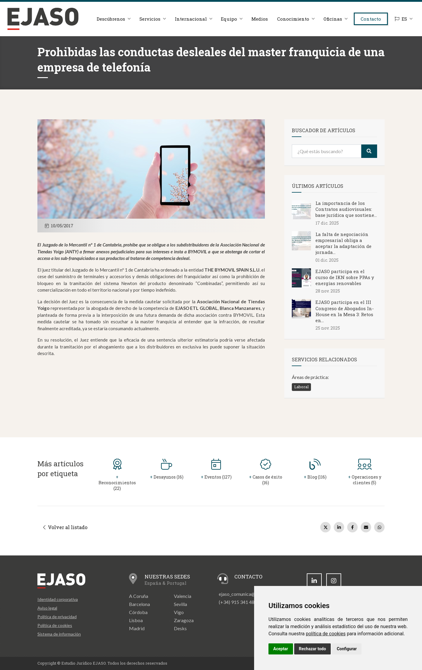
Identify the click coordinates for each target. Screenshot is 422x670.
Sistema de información (59, 633)
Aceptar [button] (280, 648)
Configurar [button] (347, 648)
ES (401, 19)
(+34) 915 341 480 (238, 602)
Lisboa (136, 620)
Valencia (182, 596)
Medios (259, 19)
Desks (180, 628)
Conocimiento (293, 19)
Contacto (371, 19)
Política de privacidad (57, 616)
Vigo (179, 612)
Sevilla (180, 604)
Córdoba (138, 612)
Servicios (149, 19)
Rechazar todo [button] (312, 648)
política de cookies (326, 633)
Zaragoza (184, 620)
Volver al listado (65, 527)
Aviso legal (47, 607)
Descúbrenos (110, 19)
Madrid (137, 628)
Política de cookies (54, 625)
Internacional (190, 19)
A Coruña (138, 596)
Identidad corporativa (57, 599)
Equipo (229, 19)
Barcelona (139, 604)
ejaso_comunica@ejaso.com (247, 594)
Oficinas (332, 19)
